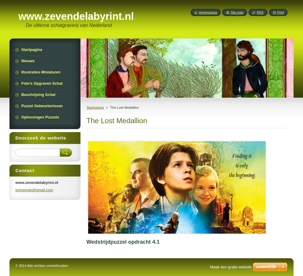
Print (280, 12)
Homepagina (208, 12)
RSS (260, 12)
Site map (237, 12)
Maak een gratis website (231, 267)
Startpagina (95, 107)
